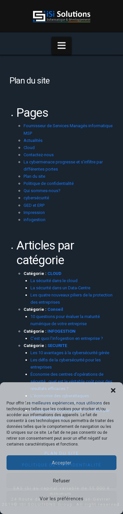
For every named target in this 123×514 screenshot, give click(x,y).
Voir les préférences (61, 499)
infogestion (34, 219)
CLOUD (54, 273)
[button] (113, 390)
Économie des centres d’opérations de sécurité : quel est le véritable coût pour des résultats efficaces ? (71, 381)
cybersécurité (36, 197)
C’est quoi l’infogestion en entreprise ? (66, 338)
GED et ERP (34, 205)
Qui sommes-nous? (42, 190)
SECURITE (57, 345)
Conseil (55, 309)
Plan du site (34, 176)
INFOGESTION (61, 331)
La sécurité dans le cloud (54, 280)
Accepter (61, 463)
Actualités (33, 140)
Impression (34, 212)
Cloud (29, 147)
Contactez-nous (39, 154)
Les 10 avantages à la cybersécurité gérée (69, 352)
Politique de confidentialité (49, 183)
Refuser (61, 481)
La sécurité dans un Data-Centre (60, 287)
